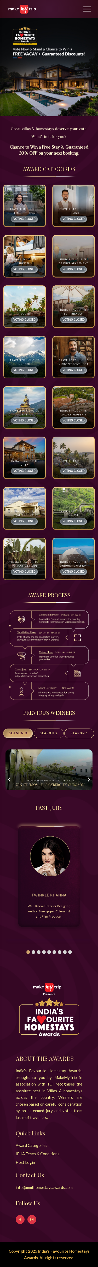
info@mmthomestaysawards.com (44, 1187)
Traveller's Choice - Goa (73, 463)
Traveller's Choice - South (24, 312)
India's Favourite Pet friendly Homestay (73, 314)
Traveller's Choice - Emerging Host (24, 211)
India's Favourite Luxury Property (73, 413)
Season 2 (49, 733)
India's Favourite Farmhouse (24, 513)
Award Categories (31, 1145)
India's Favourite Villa (24, 463)
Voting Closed (24, 219)
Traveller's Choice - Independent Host (73, 362)
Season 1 (79, 733)
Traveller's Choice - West (73, 513)
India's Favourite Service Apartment (73, 261)
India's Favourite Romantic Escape (24, 564)
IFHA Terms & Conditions (37, 1153)
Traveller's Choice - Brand (73, 211)
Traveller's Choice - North (24, 362)
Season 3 (18, 733)
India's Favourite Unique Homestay (73, 564)
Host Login (25, 1162)
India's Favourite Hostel (24, 261)
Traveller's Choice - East (24, 413)
